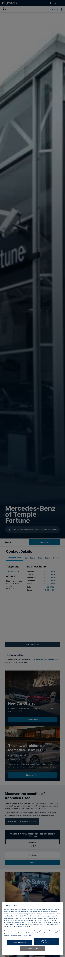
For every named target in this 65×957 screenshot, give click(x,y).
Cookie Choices (32, 948)
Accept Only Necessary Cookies (46, 942)
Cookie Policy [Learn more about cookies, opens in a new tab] (27, 935)
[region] (32, 928)
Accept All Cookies (19, 943)
